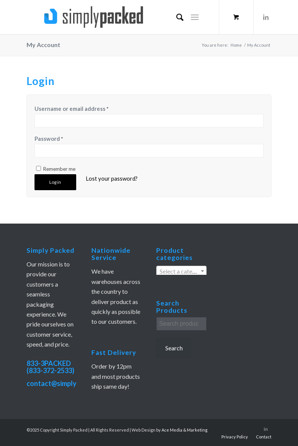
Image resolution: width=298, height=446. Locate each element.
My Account (43, 44)
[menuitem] (176, 17)
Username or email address (71, 108)
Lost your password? (112, 178)
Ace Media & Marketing (184, 429)
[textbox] (181, 271)
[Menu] (195, 17)
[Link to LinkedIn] (265, 17)
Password (49, 138)
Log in (55, 182)
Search (174, 347)
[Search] (176, 17)
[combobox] (181, 271)
